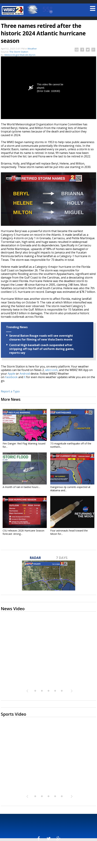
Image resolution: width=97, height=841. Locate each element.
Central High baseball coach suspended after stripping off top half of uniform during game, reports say (41, 349)
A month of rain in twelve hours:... (21, 487)
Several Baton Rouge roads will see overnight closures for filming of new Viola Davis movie (41, 337)
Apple (11, 373)
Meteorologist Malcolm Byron (20, 54)
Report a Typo (10, 391)
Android (25, 373)
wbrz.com (51, 370)
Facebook (11, 377)
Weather (32, 48)
